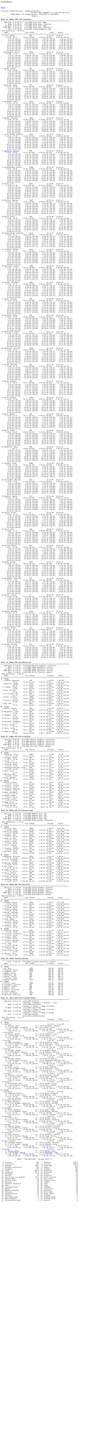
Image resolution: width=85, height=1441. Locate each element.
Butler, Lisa (50, 1379)
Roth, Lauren (20, 1381)
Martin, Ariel (13, 1379)
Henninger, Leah (51, 1381)
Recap (3, 7)
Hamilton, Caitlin (11, 179)
